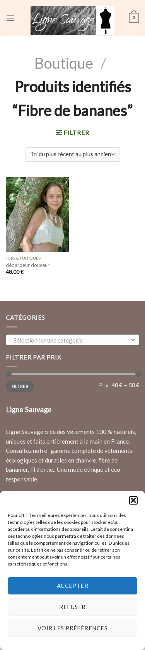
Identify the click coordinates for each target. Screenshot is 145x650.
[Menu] (10, 18)
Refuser (72, 606)
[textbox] (70, 340)
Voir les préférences (72, 628)
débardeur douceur (27, 265)
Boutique (63, 63)
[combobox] (72, 339)
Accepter (73, 585)
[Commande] (72, 154)
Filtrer (20, 386)
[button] (133, 500)
